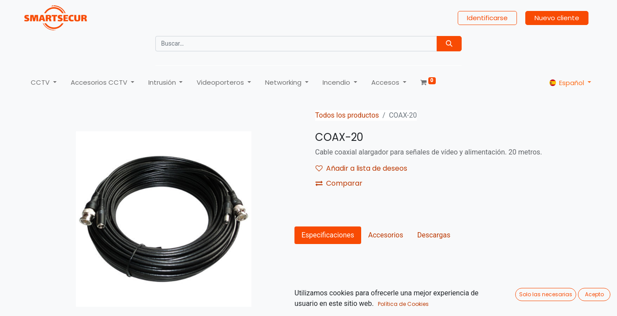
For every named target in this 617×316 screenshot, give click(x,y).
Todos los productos (347, 115)
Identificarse (487, 17)
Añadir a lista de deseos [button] (361, 168)
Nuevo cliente (556, 17)
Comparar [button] (339, 183)
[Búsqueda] (449, 43)
